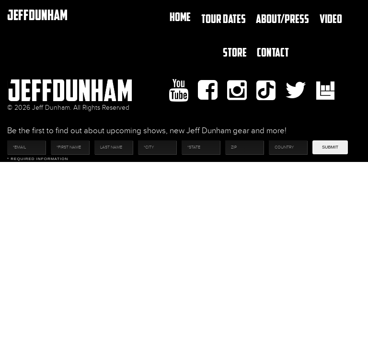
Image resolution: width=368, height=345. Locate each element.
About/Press (282, 18)
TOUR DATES (223, 18)
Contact (273, 52)
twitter (296, 90)
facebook (208, 90)
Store (235, 52)
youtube (178, 90)
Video (331, 18)
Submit (330, 147)
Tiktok (266, 90)
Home (180, 16)
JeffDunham (37, 14)
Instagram (237, 90)
